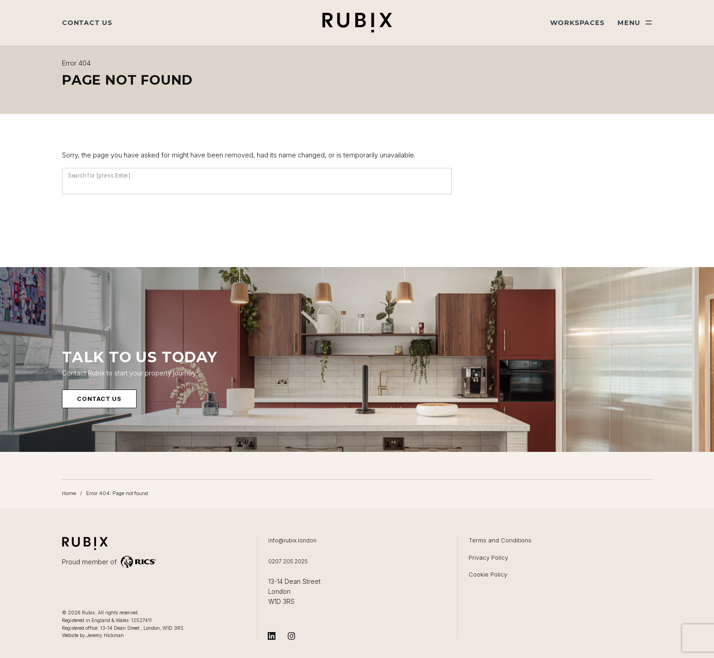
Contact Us (87, 23)
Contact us (99, 399)
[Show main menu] (634, 23)
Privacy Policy (488, 557)
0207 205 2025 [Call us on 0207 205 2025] (288, 561)
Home (69, 494)
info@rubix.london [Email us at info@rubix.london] (292, 540)
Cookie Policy (488, 574)
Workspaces (577, 23)
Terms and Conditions (500, 540)
